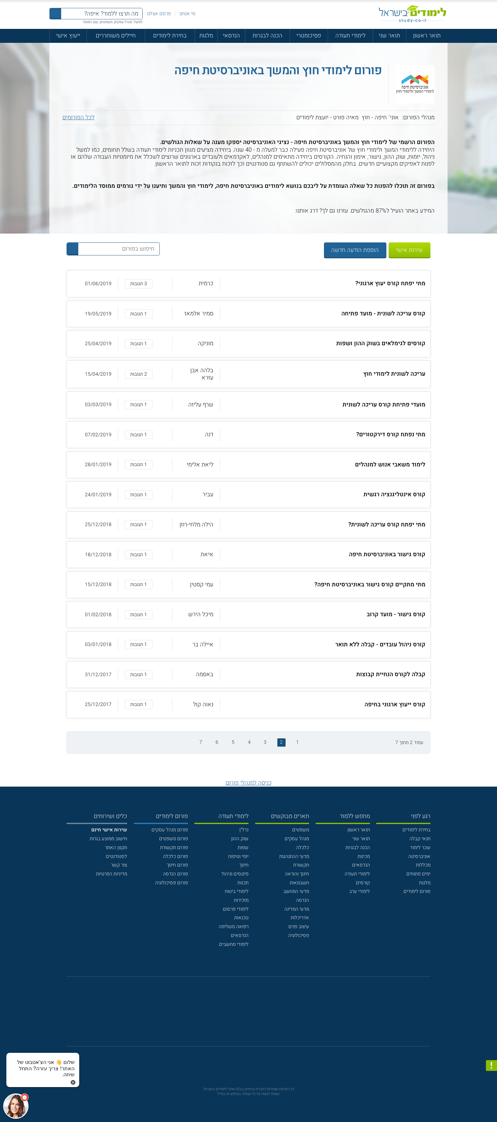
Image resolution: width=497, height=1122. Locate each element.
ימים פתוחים (418, 873)
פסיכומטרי (308, 35)
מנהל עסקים (297, 838)
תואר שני (389, 35)
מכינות (364, 856)
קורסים (363, 882)
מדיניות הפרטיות (111, 873)
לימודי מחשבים (233, 944)
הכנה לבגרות (267, 35)
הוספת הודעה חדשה (355, 250)
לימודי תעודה (350, 35)
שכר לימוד (420, 847)
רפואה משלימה (233, 926)
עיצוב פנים (298, 926)
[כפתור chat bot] (16, 1106)
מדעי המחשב (296, 891)
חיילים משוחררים (116, 35)
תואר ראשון (427, 35)
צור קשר (119, 864)
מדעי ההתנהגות (294, 856)
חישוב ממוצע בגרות (108, 838)
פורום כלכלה (175, 856)
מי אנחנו (187, 13)
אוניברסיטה (419, 856)
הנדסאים (361, 864)
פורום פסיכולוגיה (171, 882)
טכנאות (241, 917)
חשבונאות (299, 882)
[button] (248, 284)
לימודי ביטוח (236, 891)
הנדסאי (231, 35)
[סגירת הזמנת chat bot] (73, 1082)
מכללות (423, 864)
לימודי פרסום (235, 909)
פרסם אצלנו (159, 13)
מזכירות (241, 900)
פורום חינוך (177, 864)
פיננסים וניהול (235, 873)
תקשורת (301, 864)
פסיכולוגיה (298, 935)
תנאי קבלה (420, 838)
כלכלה (302, 847)
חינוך (243, 864)
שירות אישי (409, 250)
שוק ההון (239, 838)
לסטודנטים (116, 856)
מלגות (206, 35)
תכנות (242, 882)
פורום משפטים (173, 838)
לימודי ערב (359, 891)
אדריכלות (300, 917)
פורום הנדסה (175, 873)
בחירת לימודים (170, 35)
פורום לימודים (416, 891)
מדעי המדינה (296, 909)
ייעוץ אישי (68, 35)
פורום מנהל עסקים (170, 829)
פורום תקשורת (174, 847)
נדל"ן (243, 829)
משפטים (300, 829)
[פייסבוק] (243, 1015)
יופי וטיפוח (238, 856)
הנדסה (302, 900)
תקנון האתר (116, 847)
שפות (243, 847)
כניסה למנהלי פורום (249, 783)
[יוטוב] (257, 1015)
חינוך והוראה (297, 873)
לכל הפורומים (78, 117)
